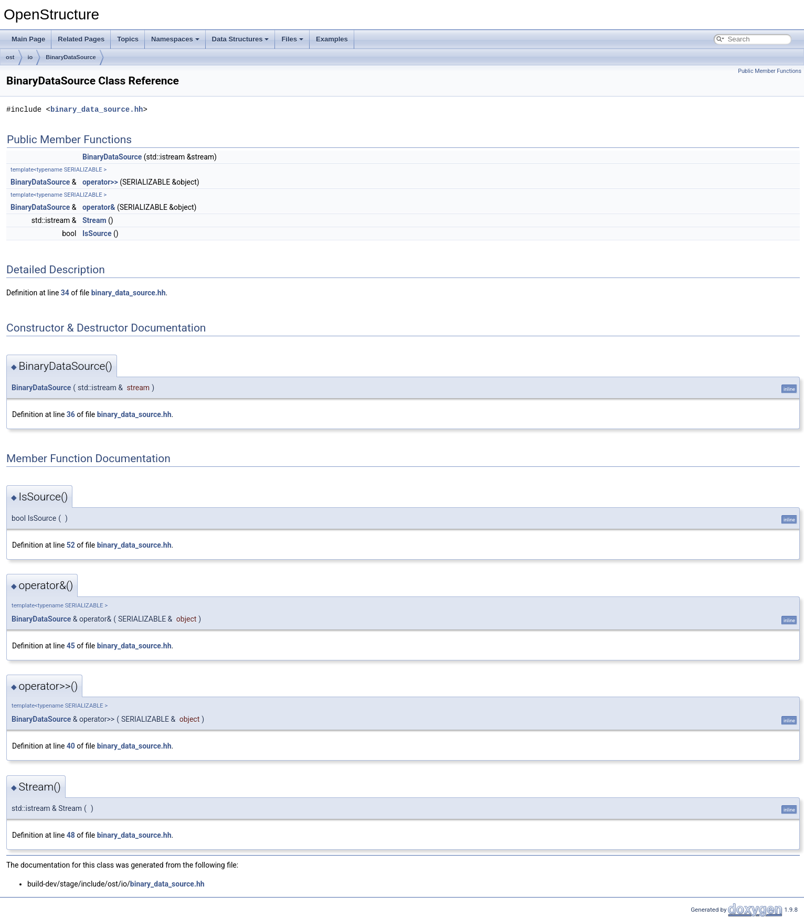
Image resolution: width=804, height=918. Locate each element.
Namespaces (175, 39)
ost (10, 57)
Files (292, 39)
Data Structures (240, 39)
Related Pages (81, 39)
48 (71, 835)
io (30, 57)
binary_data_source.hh (96, 109)
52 (71, 545)
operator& (98, 207)
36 (71, 414)
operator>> (100, 182)
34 (65, 293)
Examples (332, 39)
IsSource (97, 233)
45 (71, 646)
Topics (128, 39)
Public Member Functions (769, 71)
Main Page (28, 39)
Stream (94, 220)
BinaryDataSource (71, 57)
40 (71, 746)
